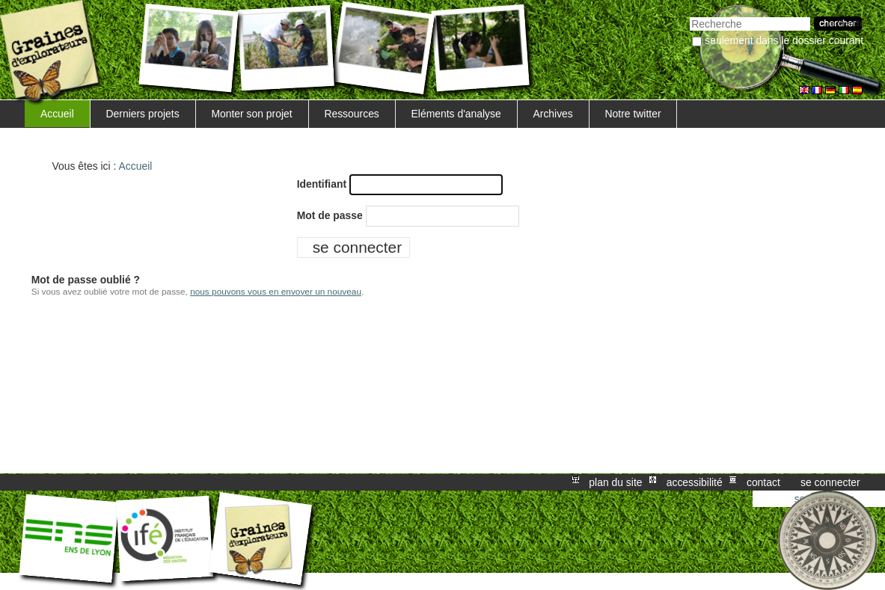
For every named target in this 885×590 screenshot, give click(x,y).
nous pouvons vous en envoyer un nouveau (275, 291)
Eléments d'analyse (456, 114)
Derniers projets (143, 114)
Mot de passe (330, 215)
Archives (552, 114)
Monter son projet (251, 114)
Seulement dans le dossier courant (784, 40)
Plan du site (615, 482)
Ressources (351, 114)
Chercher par (689, 15)
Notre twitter (633, 114)
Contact (763, 482)
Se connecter (830, 482)
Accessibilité (695, 482)
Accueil (57, 114)
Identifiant (321, 184)
